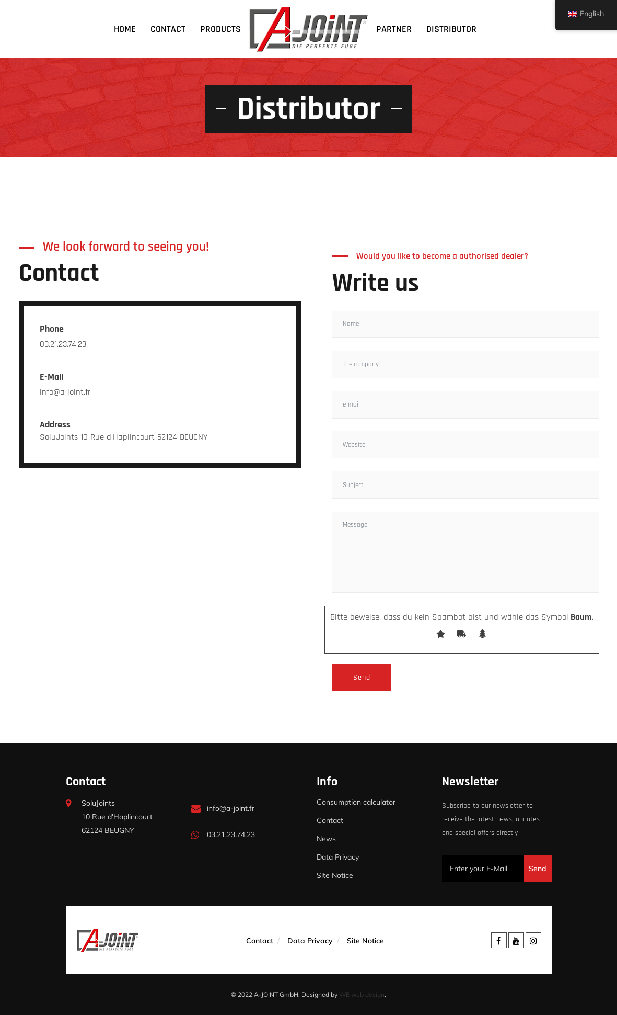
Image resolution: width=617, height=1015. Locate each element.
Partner (394, 29)
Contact (167, 29)
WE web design (362, 994)
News (326, 838)
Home (125, 29)
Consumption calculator (356, 802)
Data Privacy (338, 857)
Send (537, 868)
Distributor (451, 29)
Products (220, 29)
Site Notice (335, 875)
